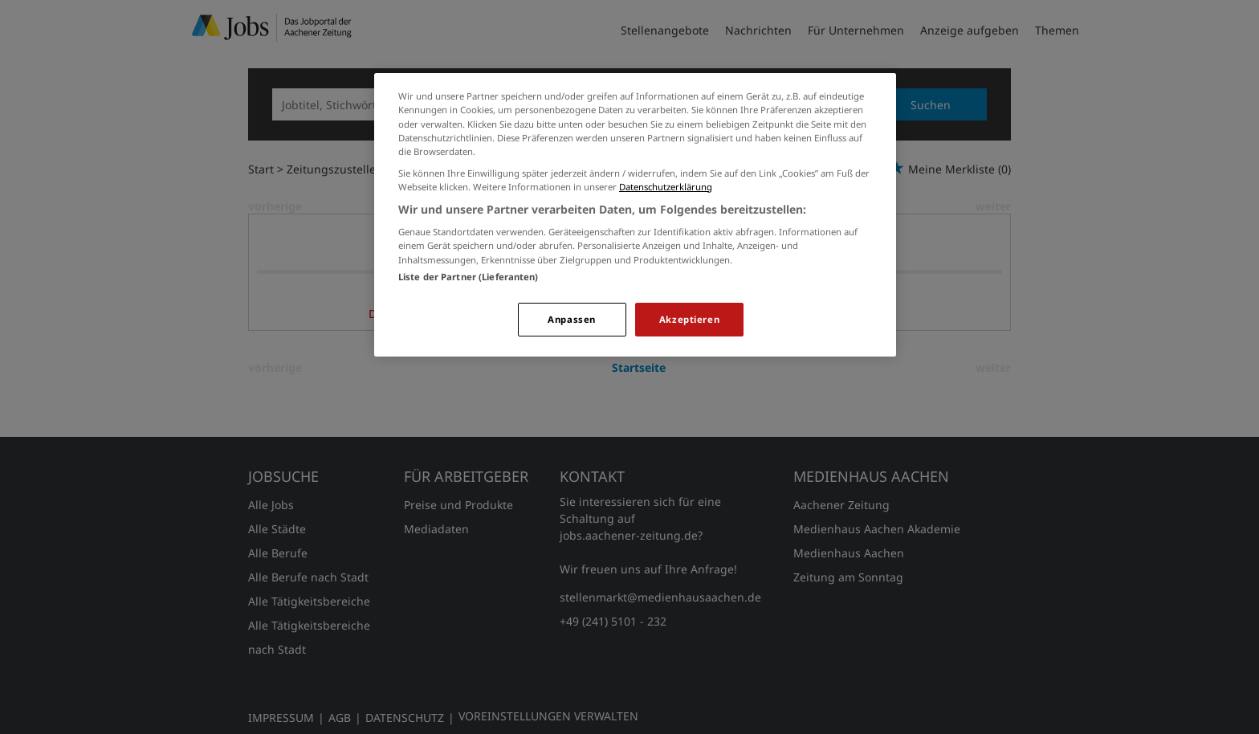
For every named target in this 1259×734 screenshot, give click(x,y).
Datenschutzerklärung (665, 187)
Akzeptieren (689, 319)
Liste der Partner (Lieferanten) (468, 277)
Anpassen (572, 319)
